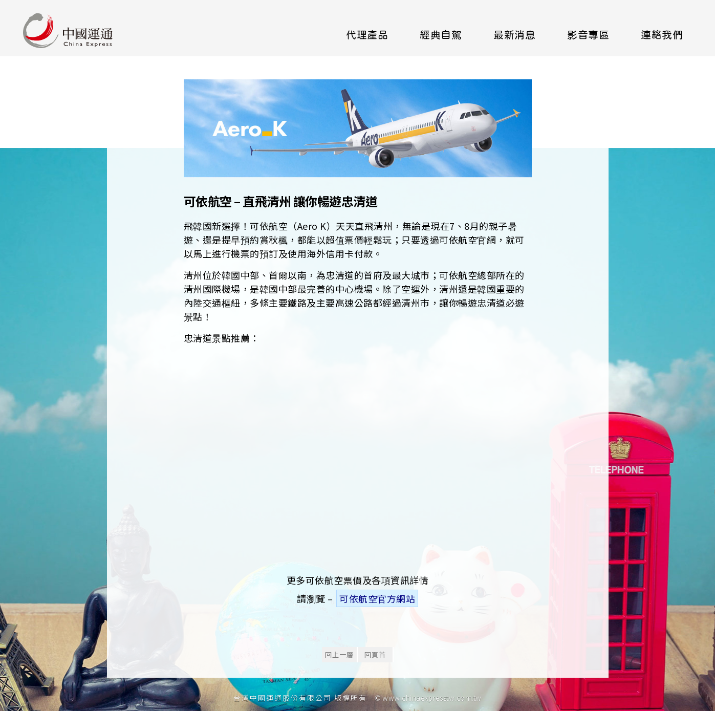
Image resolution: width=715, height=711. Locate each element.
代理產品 (367, 35)
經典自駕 (441, 35)
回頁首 (375, 654)
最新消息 (514, 35)
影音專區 (588, 35)
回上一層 (339, 654)
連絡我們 (662, 35)
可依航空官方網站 (377, 598)
